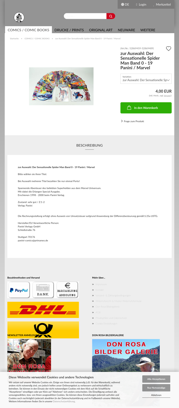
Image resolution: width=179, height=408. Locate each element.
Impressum (101, 284)
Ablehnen (156, 395)
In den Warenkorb (142, 107)
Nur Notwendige (156, 387)
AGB (98, 312)
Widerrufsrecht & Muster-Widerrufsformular (119, 300)
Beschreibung (89, 145)
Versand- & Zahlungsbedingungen (113, 295)
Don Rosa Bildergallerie (108, 306)
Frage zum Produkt (134, 121)
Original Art (101, 30)
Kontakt (99, 289)
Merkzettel (162, 4)
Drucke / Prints (69, 30)
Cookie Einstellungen (106, 323)
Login (141, 4)
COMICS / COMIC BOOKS (28, 30)
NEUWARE (126, 30)
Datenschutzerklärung (64, 401)
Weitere (147, 30)
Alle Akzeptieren (156, 378)
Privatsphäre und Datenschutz (111, 317)
